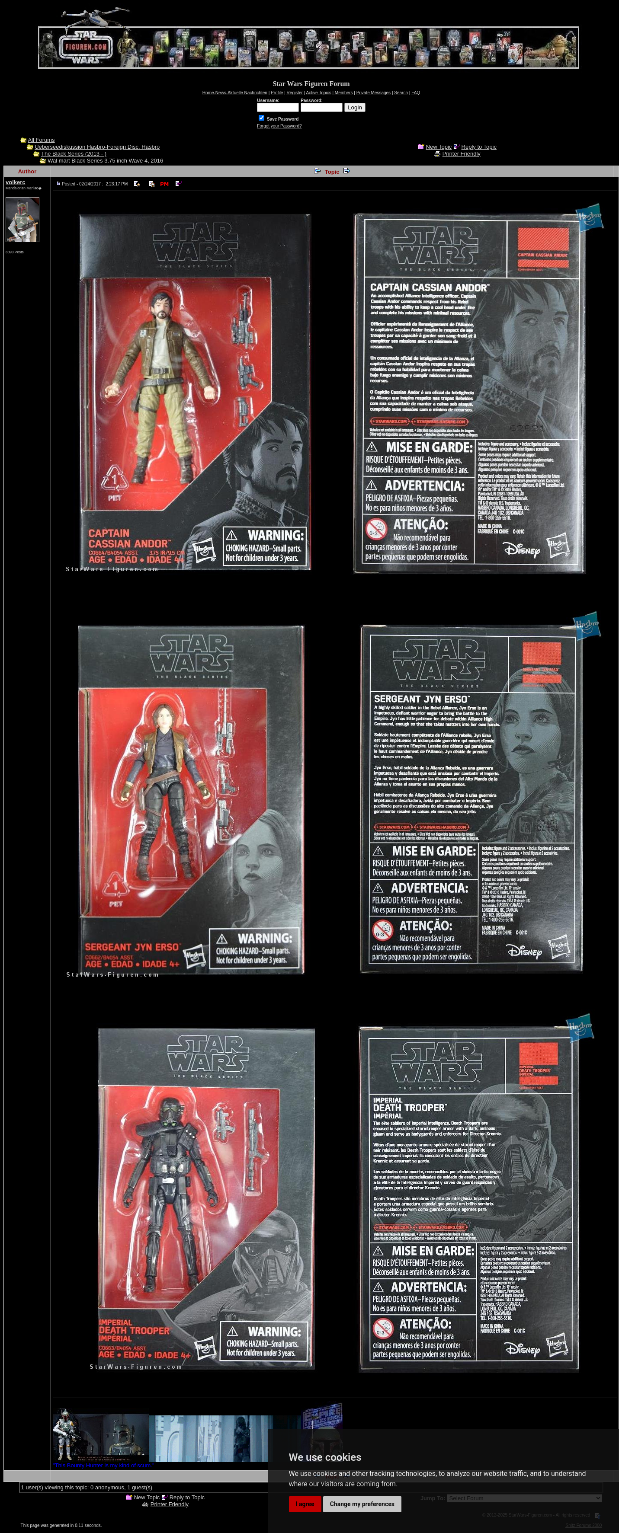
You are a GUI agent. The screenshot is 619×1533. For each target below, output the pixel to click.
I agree (305, 1504)
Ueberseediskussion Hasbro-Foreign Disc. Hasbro (97, 147)
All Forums (41, 140)
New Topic (439, 147)
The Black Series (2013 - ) (73, 153)
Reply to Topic (479, 147)
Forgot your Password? (279, 126)
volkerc (16, 182)
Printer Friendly (462, 153)
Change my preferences (362, 1504)
